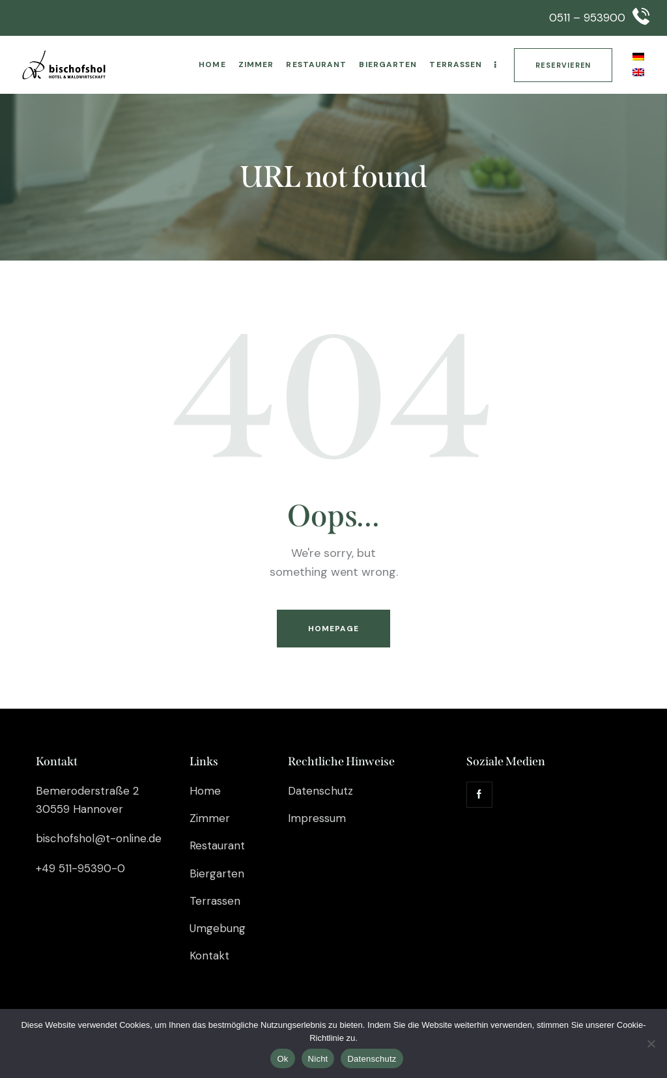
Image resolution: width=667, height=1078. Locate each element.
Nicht (318, 1059)
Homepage (334, 628)
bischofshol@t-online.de (99, 838)
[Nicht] (650, 1043)
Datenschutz (371, 1059)
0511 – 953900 (587, 17)
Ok (282, 1059)
